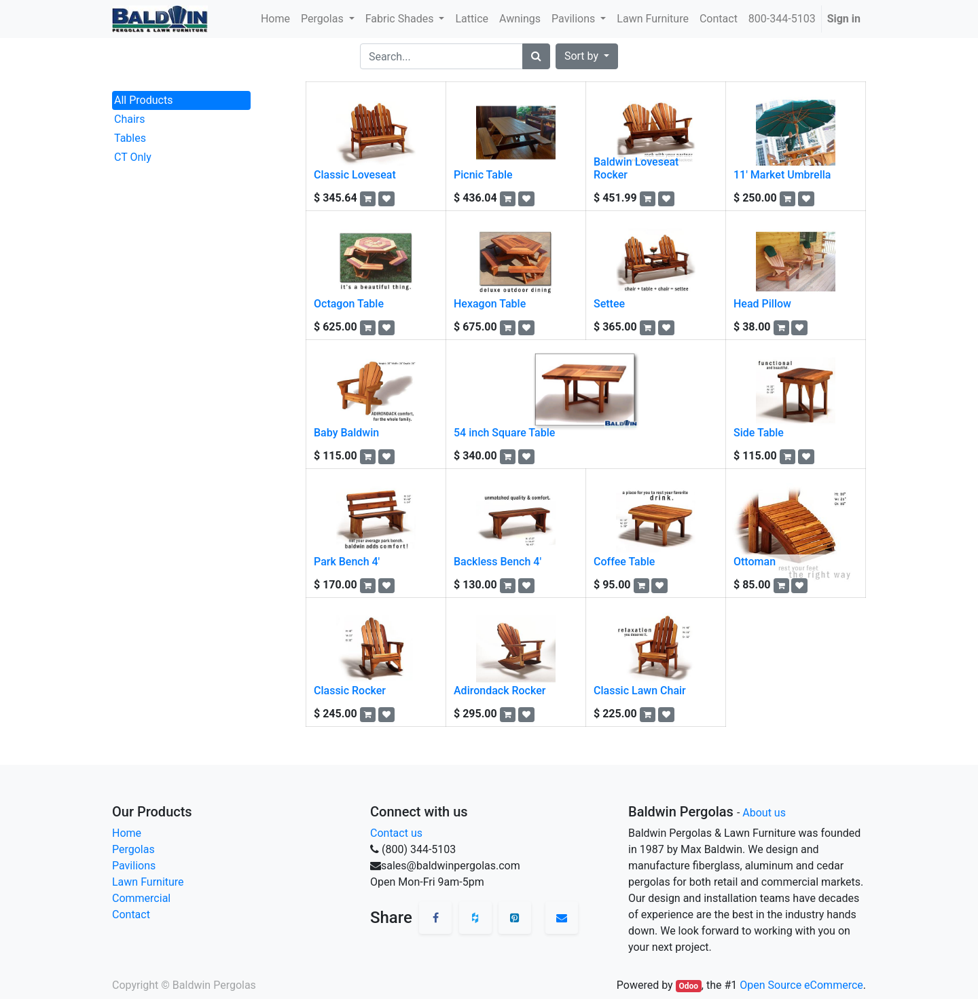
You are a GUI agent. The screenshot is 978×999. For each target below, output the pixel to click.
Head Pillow (762, 303)
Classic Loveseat (355, 174)
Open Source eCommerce (801, 985)
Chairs (129, 119)
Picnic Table (483, 174)
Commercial (141, 898)
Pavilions (134, 865)
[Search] (536, 56)
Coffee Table (624, 561)
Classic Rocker (350, 690)
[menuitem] (275, 19)
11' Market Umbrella (782, 174)
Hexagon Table (490, 303)
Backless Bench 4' (497, 561)
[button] (587, 56)
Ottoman (755, 561)
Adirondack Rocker (499, 690)
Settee (609, 303)
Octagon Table (349, 303)
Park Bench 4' (347, 561)
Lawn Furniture (148, 881)
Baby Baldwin (346, 432)
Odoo (688, 986)
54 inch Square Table (504, 432)
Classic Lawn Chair (640, 690)
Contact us (396, 833)
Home (126, 833)
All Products (143, 100)
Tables (130, 138)
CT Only (132, 157)
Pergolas (133, 849)
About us (764, 812)
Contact (131, 914)
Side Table (759, 432)
